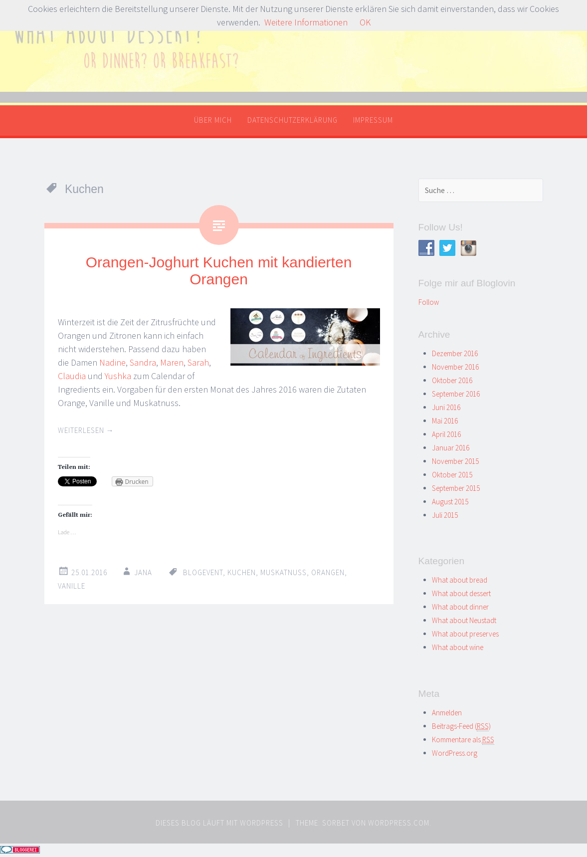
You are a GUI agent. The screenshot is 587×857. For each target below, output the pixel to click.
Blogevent (203, 572)
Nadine (112, 362)
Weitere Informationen (306, 22)
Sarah (198, 362)
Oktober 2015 (452, 474)
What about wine (457, 647)
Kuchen (241, 572)
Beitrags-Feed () (461, 726)
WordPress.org (454, 753)
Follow (428, 302)
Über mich (213, 120)
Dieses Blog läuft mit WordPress (219, 823)
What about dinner (460, 607)
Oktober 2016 (452, 380)
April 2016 (446, 434)
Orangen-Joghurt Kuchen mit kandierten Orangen (219, 270)
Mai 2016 (445, 421)
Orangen (328, 572)
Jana (143, 572)
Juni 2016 (446, 407)
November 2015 (455, 461)
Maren (172, 362)
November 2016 (455, 367)
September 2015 (456, 488)
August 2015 (450, 501)
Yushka (118, 376)
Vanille (71, 586)
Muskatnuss (283, 572)
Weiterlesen (86, 430)
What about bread (459, 580)
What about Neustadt (464, 620)
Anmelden (447, 712)
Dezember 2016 (455, 353)
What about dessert (461, 593)
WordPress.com (398, 823)
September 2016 (456, 394)
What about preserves (465, 634)
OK (365, 22)
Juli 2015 (445, 515)
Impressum (373, 120)
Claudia (72, 376)
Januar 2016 (450, 447)
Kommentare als (463, 739)
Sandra (143, 362)
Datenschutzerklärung (292, 120)
